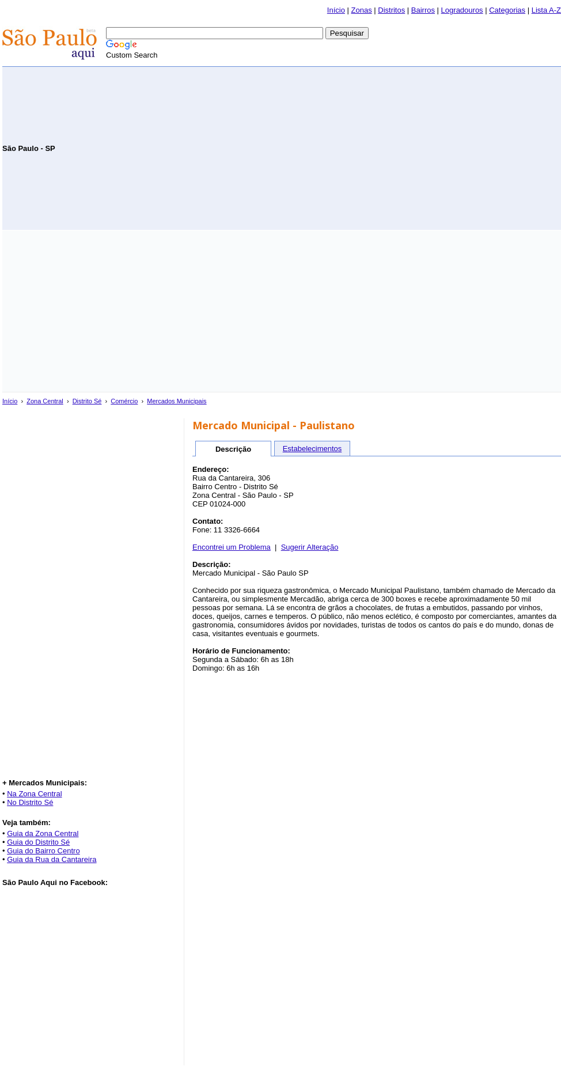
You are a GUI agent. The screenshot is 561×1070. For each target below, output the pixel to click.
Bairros (423, 10)
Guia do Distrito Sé (38, 842)
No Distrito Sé (30, 802)
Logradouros (462, 10)
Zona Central (44, 401)
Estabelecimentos (312, 448)
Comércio (124, 401)
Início (336, 10)
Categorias (507, 10)
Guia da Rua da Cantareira (51, 859)
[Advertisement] (426, 147)
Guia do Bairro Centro (43, 850)
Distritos (391, 10)
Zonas (361, 10)
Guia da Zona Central (42, 833)
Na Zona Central (34, 793)
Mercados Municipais (176, 401)
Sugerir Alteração (310, 547)
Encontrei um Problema (231, 547)
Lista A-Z (546, 10)
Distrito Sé (87, 401)
